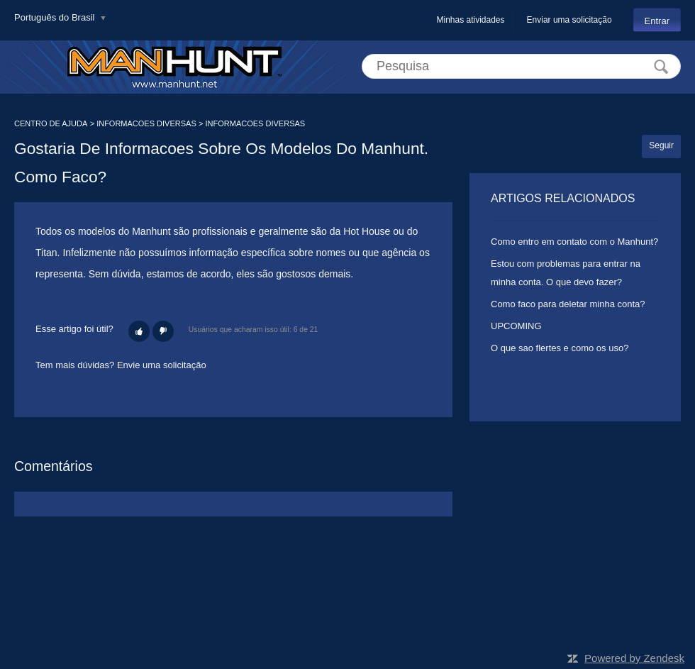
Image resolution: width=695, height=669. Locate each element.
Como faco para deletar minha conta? (568, 304)
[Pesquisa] (521, 66)
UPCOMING (516, 326)
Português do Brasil (55, 17)
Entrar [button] (657, 21)
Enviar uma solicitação (569, 20)
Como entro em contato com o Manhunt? (574, 241)
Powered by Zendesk (634, 658)
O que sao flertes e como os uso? (559, 348)
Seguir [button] (661, 145)
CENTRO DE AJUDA (50, 123)
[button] (139, 331)
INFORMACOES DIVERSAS (146, 123)
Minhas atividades (470, 20)
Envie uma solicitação (161, 365)
